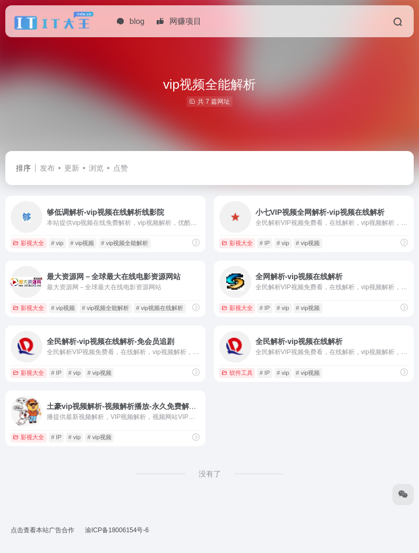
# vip (57, 243)
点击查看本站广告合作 (42, 530)
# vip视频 (82, 243)
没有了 (210, 474)
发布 (47, 168)
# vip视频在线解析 (159, 308)
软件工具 (237, 373)
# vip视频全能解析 (124, 243)
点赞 (120, 168)
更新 (71, 168)
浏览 (96, 168)
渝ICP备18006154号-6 (117, 530)
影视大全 (28, 243)
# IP (265, 243)
